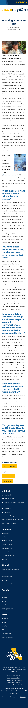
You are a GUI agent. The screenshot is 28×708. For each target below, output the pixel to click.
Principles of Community (13, 680)
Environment (7, 481)
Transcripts (5, 580)
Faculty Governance (8, 609)
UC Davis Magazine (10, 466)
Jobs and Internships (8, 555)
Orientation (5, 533)
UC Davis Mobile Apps (8, 516)
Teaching (4, 597)
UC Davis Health (6, 495)
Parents (4, 559)
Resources (5, 594)
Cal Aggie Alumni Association (10, 569)
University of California (13, 683)
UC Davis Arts (6, 512)
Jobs (3, 630)
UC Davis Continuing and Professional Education (13, 503)
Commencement (7, 548)
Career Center (6, 552)
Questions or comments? (13, 676)
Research (4, 601)
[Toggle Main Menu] (2, 2)
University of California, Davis (12, 667)
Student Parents (7, 544)
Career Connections (8, 573)
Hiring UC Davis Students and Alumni (12, 520)
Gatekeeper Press (8, 175)
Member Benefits (7, 576)
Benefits (4, 605)
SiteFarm (23, 697)
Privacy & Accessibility (13, 678)
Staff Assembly (6, 633)
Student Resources (7, 537)
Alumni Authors (8, 476)
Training (4, 622)
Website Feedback (7, 637)
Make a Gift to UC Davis (9, 523)
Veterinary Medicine (8, 499)
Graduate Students (7, 540)
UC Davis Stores (6, 508)
